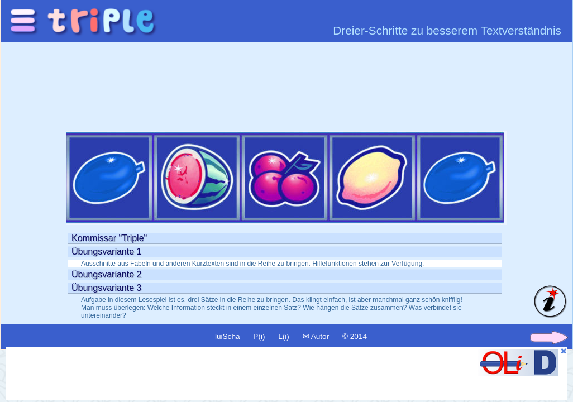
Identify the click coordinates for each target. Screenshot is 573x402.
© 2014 (354, 336)
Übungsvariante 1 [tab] (106, 251)
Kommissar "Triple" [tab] (109, 238)
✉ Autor (316, 336)
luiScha (227, 336)
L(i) (283, 336)
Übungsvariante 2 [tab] (106, 274)
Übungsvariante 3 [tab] (106, 288)
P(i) (259, 336)
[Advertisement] (214, 374)
